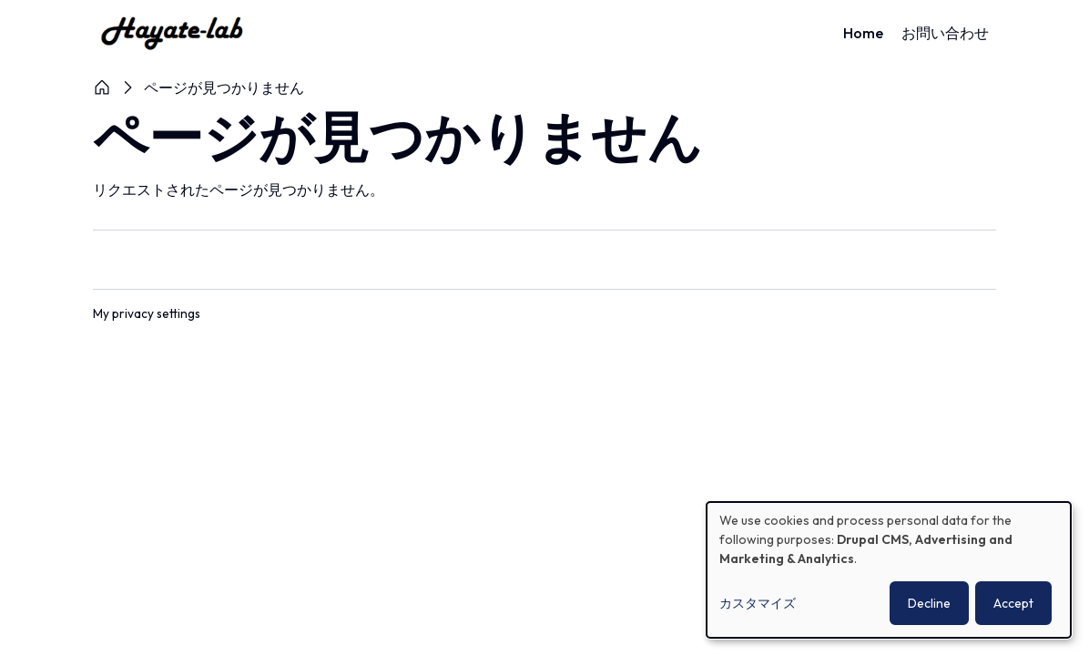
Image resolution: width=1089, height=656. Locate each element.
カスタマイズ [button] (757, 603)
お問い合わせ (945, 33)
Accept (1013, 603)
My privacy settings (147, 313)
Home (863, 33)
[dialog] (889, 570)
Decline (929, 603)
